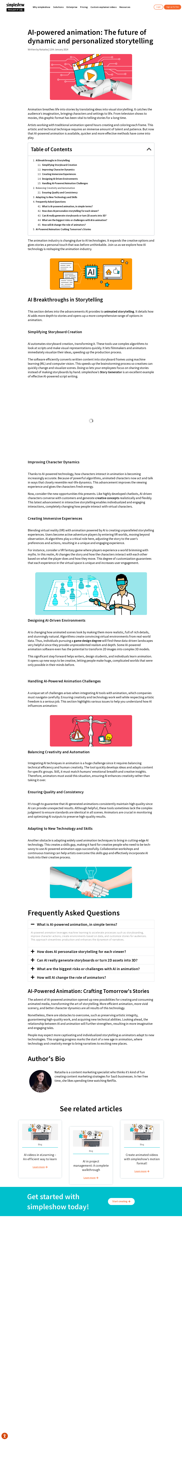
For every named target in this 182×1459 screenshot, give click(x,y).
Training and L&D (99, 1239)
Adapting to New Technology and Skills (56, 197)
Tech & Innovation (99, 1253)
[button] (149, 149)
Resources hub (127, 1239)
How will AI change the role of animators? (64, 224)
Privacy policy (156, 1237)
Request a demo (128, 1256)
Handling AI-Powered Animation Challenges (65, 183)
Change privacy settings (160, 1244)
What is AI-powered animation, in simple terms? (67, 206)
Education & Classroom (44, 1246)
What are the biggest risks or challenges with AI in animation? (74, 220)
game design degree (87, 641)
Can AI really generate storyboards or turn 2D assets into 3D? (74, 215)
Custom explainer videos (74, 1249)
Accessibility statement (160, 1247)
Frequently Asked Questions (51, 201)
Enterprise (38, 1239)
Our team (8, 1242)
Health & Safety (98, 1260)
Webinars (124, 1242)
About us (8, 1239)
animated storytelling (119, 311)
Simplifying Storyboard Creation (59, 165)
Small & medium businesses (46, 1242)
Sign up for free (172, 7)
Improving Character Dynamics (58, 169)
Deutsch (92, 1307)
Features (66, 1239)
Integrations (126, 1246)
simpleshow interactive (73, 1253)
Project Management (101, 1263)
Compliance (97, 1256)
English (78, 1307)
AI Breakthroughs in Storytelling (53, 160)
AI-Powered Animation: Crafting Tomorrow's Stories (63, 229)
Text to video (68, 1242)
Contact (124, 1253)
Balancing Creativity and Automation (55, 188)
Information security (71, 1256)
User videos (38, 1249)
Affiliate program (12, 1253)
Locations (8, 1249)
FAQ (122, 1249)
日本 (105, 1307)
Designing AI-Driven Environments (60, 178)
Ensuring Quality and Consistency (60, 192)
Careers (7, 1246)
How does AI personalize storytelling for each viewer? (70, 211)
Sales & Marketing (99, 1246)
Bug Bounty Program (130, 1260)
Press (6, 1256)
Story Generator (111, 372)
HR (92, 1249)
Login (158, 7)
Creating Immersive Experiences (59, 174)
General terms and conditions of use (158, 1232)
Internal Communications (103, 1242)
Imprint (152, 1240)
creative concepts (107, 498)
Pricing (65, 1246)
